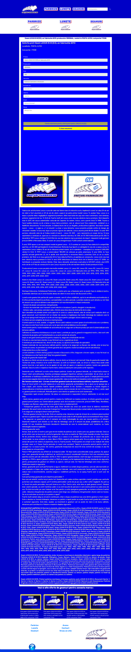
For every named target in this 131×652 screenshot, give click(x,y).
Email (25, 100)
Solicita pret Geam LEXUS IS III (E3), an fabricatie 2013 (48, 43)
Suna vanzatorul (65, 128)
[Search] (97, 9)
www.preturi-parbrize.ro (31, 508)
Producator (26, 64)
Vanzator (26, 78)
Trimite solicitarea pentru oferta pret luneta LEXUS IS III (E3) (65, 124)
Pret (24, 71)
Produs (25, 57)
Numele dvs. (27, 85)
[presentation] (36, 118)
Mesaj (25, 107)
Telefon (25, 93)
